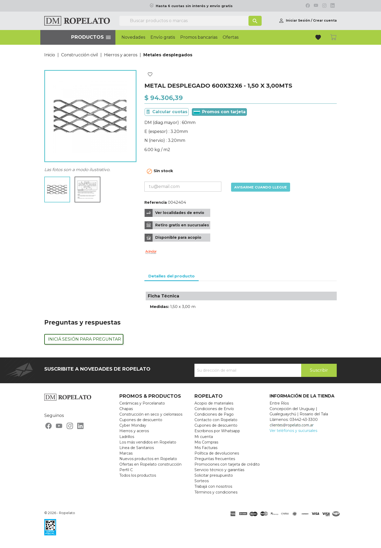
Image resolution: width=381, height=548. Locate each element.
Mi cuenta (203, 436)
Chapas (126, 408)
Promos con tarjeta (219, 111)
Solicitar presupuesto (213, 475)
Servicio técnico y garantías (219, 469)
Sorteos (201, 481)
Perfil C (126, 469)
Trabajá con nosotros (213, 486)
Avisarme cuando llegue (260, 187)
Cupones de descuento (140, 419)
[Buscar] (190, 21)
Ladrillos (126, 436)
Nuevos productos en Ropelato (148, 458)
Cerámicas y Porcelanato (142, 403)
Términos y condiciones (215, 492)
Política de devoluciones (216, 453)
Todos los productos (137, 475)
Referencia (155, 202)
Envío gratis (162, 37)
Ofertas (230, 37)
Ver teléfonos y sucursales (293, 430)
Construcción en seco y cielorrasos (150, 414)
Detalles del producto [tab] (171, 275)
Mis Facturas (205, 447)
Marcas (126, 453)
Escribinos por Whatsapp (217, 431)
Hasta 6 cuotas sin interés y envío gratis (194, 6)
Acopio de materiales (213, 403)
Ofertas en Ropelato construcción (150, 464)
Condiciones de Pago (214, 414)
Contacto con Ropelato (215, 419)
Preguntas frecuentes (214, 458)
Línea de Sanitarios (136, 447)
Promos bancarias (198, 37)
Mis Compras (206, 442)
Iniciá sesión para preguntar (84, 339)
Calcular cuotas (169, 111)
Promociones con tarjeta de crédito (227, 464)
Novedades (133, 37)
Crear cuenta (325, 20)
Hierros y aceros (134, 431)
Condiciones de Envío (214, 408)
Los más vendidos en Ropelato (147, 442)
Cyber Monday (132, 425)
